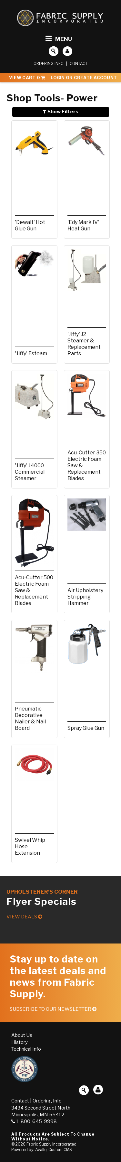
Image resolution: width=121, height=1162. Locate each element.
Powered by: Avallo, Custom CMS (41, 1149)
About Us (21, 1035)
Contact (78, 63)
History (19, 1042)
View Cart (27, 77)
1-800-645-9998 (34, 1121)
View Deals (24, 917)
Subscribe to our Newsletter (53, 1009)
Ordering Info (49, 63)
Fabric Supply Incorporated (51, 1144)
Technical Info (26, 1049)
